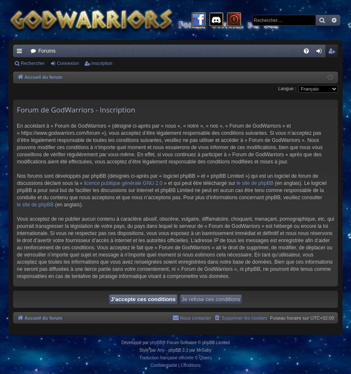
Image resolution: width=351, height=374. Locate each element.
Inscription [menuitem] (333, 52)
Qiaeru (205, 357)
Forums (47, 51)
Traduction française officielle (166, 357)
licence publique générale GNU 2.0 (123, 183)
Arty (161, 350)
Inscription (102, 63)
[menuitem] (306, 51)
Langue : (287, 88)
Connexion (68, 63)
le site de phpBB (255, 183)
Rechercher (33, 63)
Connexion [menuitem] (320, 52)
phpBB (156, 342)
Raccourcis (21, 52)
